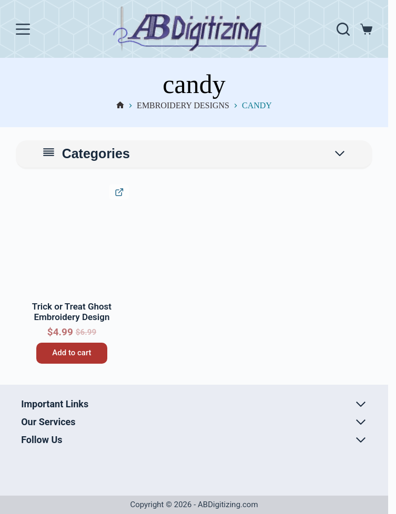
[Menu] (23, 29)
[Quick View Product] (118, 191)
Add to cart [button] (71, 352)
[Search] (343, 29)
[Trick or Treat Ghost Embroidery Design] (72, 241)
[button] (25, 193)
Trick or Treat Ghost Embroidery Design (71, 311)
